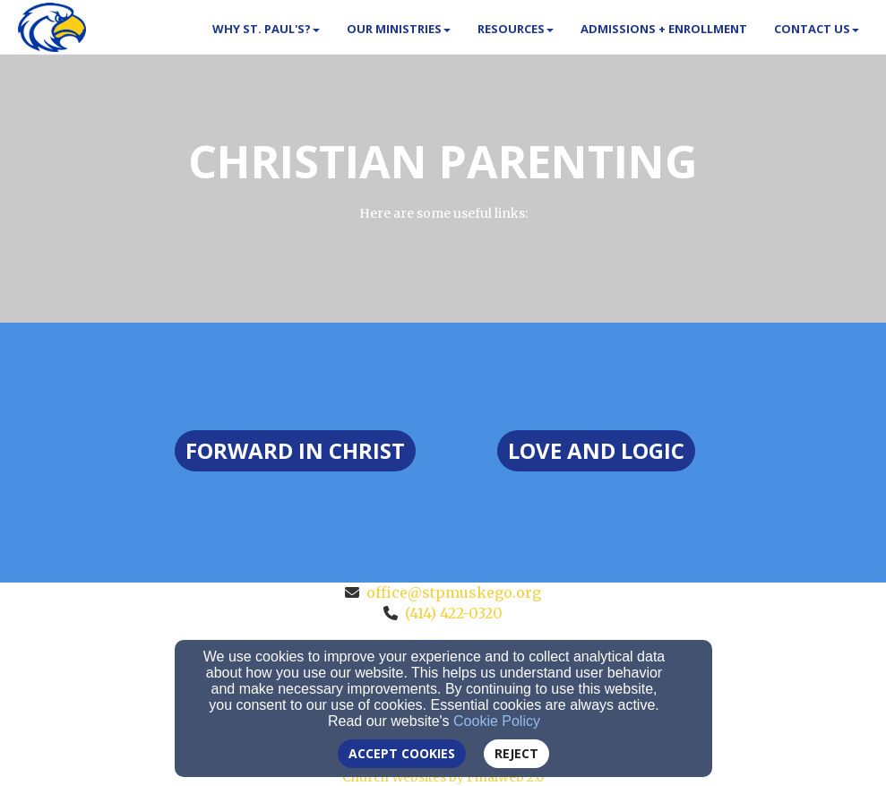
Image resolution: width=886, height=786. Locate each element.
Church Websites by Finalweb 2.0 (443, 777)
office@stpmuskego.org (453, 592)
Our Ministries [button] (399, 29)
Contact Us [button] (816, 29)
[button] (295, 450)
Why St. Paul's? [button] (266, 29)
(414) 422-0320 (454, 613)
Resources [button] (515, 29)
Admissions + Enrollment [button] (664, 29)
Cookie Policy (496, 721)
